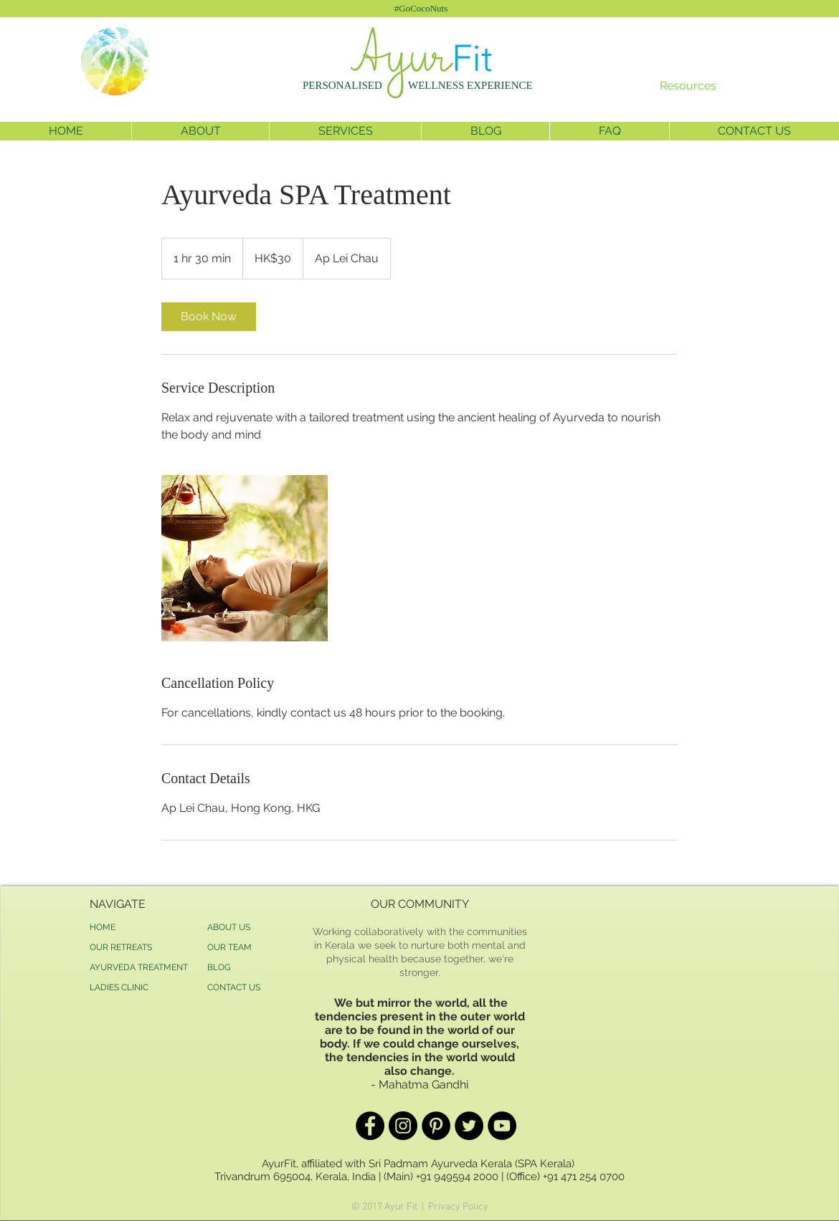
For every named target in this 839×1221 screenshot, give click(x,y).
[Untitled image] (244, 558)
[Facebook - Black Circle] (370, 1125)
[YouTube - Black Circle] (502, 1125)
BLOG (219, 967)
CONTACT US (233, 987)
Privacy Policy (458, 1207)
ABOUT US (228, 927)
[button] (200, 131)
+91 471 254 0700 (584, 1176)
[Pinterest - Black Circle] (436, 1125)
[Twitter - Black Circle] (469, 1125)
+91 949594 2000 (457, 1176)
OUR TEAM (229, 947)
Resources (688, 85)
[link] (208, 316)
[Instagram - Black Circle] (403, 1125)
